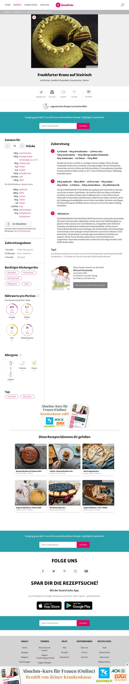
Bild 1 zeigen (64, 66)
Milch (21, 193)
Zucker (22, 196)
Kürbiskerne (24, 216)
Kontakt (64, 652)
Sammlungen (30, 5)
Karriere (84, 657)
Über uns (84, 648)
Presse (84, 652)
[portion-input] (15, 145)
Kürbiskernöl (25, 213)
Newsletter (64, 657)
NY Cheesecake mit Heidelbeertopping (57, 508)
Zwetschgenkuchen (91, 471)
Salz (21, 177)
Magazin (44, 5)
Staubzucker (24, 163)
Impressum (104, 657)
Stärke (22, 199)
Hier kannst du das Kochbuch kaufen (90, 285)
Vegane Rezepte (44, 663)
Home (7, 5)
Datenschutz (104, 652)
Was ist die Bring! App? (22, 231)
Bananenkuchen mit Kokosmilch (28, 471)
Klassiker (27, 396)
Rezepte (17, 5)
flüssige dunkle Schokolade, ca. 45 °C (28, 158)
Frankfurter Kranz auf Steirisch (39, 12)
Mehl (21, 180)
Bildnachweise (104, 662)
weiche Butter (25, 153)
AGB (104, 648)
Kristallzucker (25, 173)
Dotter (22, 166)
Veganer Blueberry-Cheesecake (29, 508)
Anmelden (83, 126)
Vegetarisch (19, 12)
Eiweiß (22, 170)
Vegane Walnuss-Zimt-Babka (95, 508)
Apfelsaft (23, 189)
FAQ (64, 648)
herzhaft (11, 396)
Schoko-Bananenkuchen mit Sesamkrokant (61, 471)
